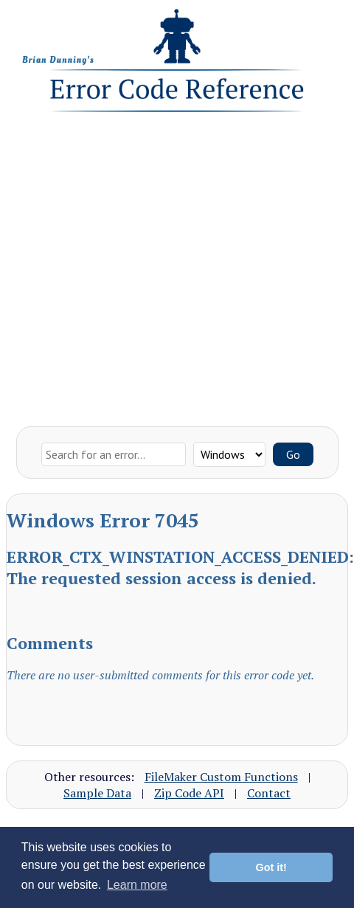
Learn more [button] (137, 884)
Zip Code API (189, 793)
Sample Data (97, 793)
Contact (269, 793)
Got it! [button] (271, 867)
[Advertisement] (138, 266)
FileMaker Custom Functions (221, 777)
